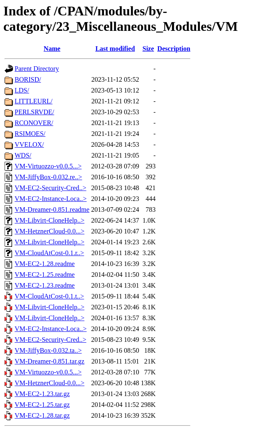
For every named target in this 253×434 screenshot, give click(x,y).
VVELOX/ (29, 144)
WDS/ (23, 155)
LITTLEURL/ (34, 101)
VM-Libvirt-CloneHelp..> (49, 220)
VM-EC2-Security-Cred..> (50, 187)
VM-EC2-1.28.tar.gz (42, 415)
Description (173, 48)
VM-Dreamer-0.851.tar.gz (49, 361)
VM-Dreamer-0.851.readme (52, 209)
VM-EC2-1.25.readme (45, 274)
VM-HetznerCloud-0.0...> (49, 231)
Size (148, 48)
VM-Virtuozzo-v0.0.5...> (48, 166)
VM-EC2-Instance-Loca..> (51, 198)
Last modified (115, 48)
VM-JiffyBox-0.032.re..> (48, 177)
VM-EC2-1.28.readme (45, 263)
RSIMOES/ (30, 133)
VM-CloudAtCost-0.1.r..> (49, 252)
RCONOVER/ (34, 122)
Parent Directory (37, 68)
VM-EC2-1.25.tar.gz (42, 404)
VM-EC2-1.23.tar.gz (42, 393)
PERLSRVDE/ (34, 111)
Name (52, 48)
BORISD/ (28, 79)
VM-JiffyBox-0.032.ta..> (48, 350)
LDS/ (22, 90)
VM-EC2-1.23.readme (45, 285)
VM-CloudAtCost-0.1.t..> (49, 296)
